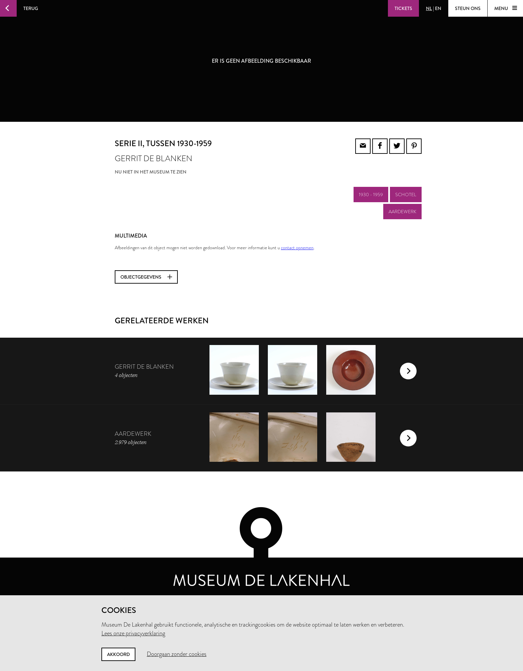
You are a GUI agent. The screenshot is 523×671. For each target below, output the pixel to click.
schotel (405, 194)
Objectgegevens (146, 277)
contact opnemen (297, 247)
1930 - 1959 (371, 194)
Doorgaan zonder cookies (176, 654)
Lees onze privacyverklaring (133, 633)
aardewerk (402, 211)
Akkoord (118, 654)
